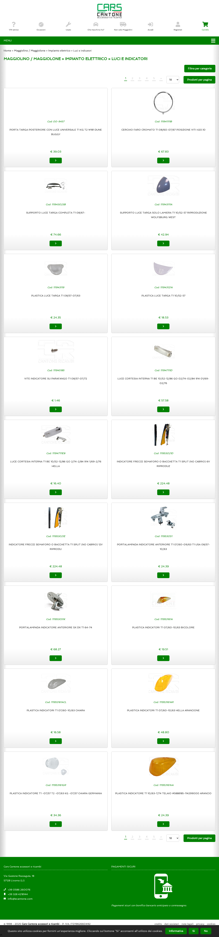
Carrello (205, 26)
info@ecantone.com (20, 898)
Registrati (178, 26)
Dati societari (171, 923)
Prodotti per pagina (199, 79)
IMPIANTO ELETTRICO (86, 59)
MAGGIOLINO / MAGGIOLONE (32, 59)
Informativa (176, 930)
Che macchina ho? (96, 26)
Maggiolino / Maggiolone (29, 50)
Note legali (188, 923)
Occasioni (41, 26)
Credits (158, 923)
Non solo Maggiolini (123, 26)
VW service (13, 26)
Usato (68, 26)
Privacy (200, 923)
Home (7, 50)
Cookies (211, 923)
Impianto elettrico (59, 50)
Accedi (150, 26)
